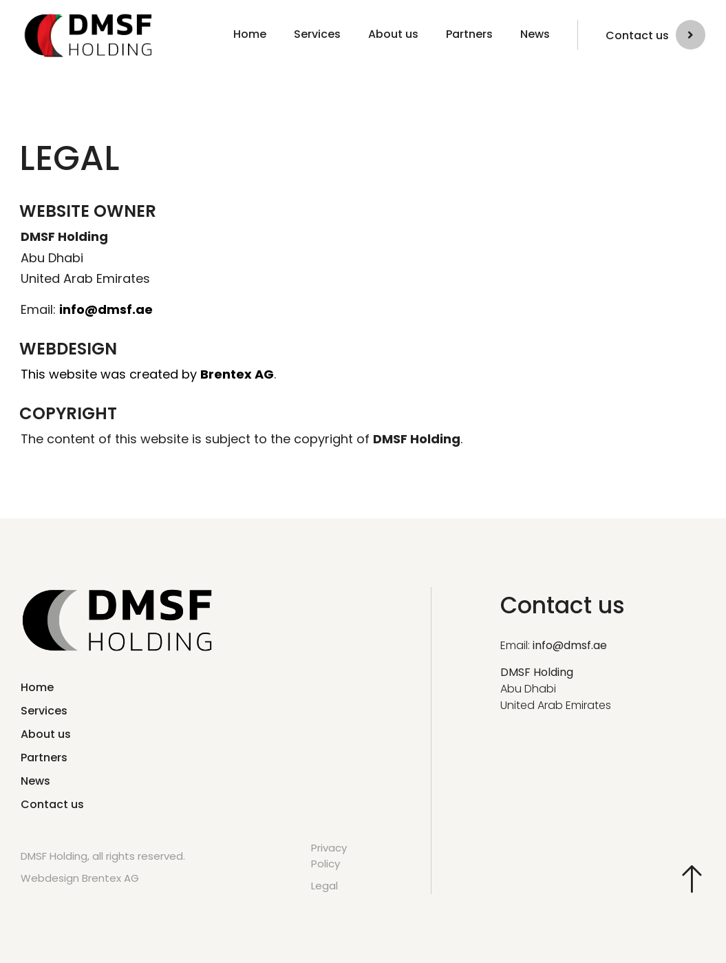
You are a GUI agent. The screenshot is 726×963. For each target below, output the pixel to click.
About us (393, 34)
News (535, 34)
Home (249, 34)
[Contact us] (690, 35)
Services (317, 34)
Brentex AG (237, 374)
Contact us (637, 35)
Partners (469, 34)
